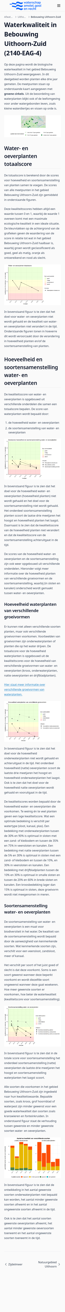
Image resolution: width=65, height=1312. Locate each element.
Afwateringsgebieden (9, 17)
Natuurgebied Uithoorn (49, 1264)
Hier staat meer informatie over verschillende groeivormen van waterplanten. (24, 689)
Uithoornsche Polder (22, 17)
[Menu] (59, 5)
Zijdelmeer (13, 1264)
